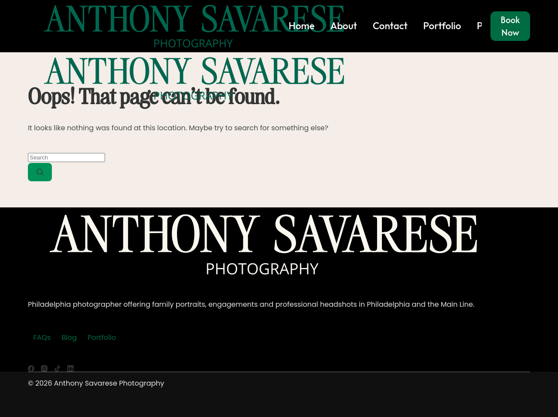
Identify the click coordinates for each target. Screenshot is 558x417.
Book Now (510, 26)
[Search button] (40, 172)
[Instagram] (44, 368)
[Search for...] (66, 157)
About (343, 26)
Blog (69, 337)
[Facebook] (31, 368)
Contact (390, 26)
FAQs (42, 337)
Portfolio (442, 26)
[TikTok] (57, 368)
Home (302, 26)
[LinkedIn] (70, 368)
